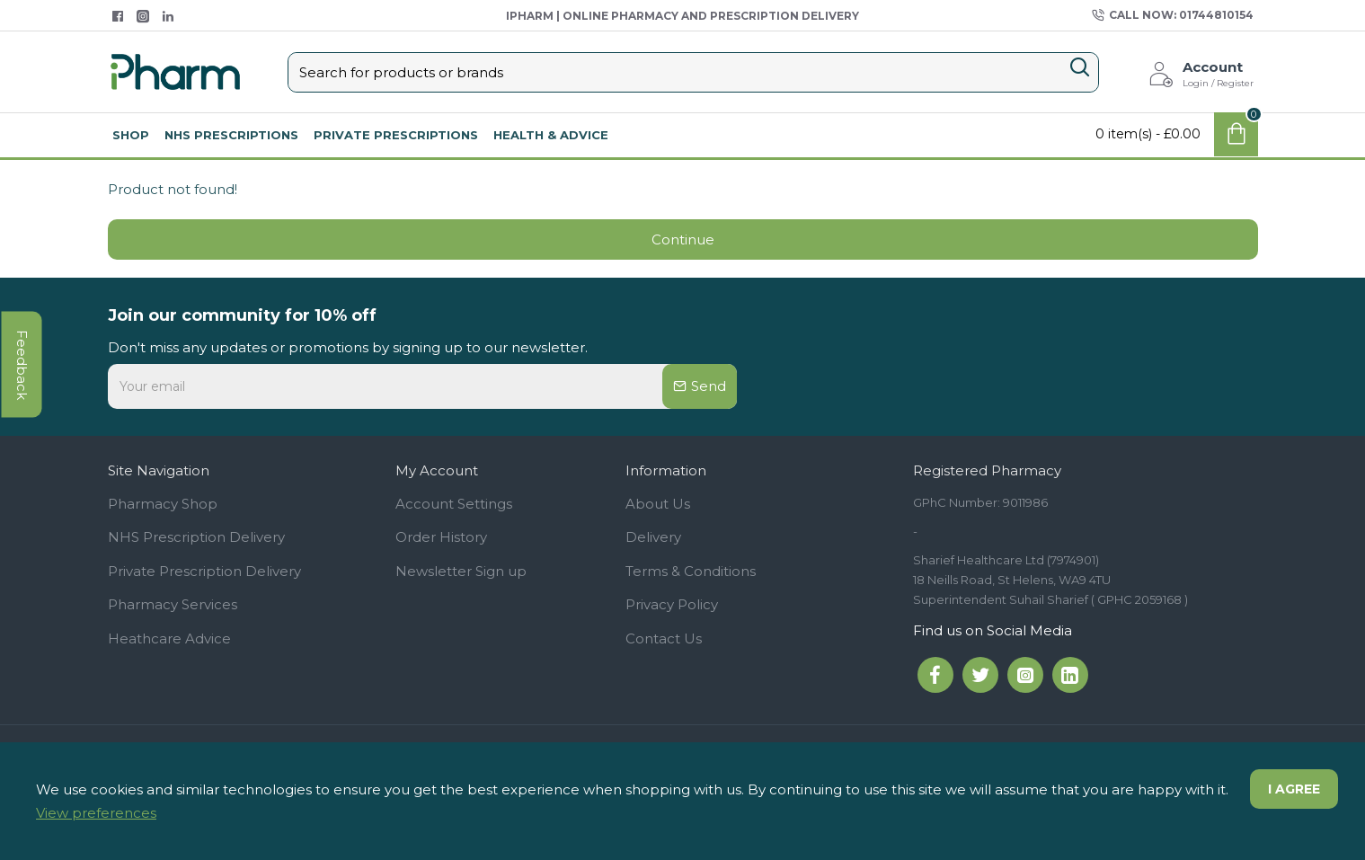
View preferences (96, 812)
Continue (682, 239)
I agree (1294, 789)
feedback (22, 364)
